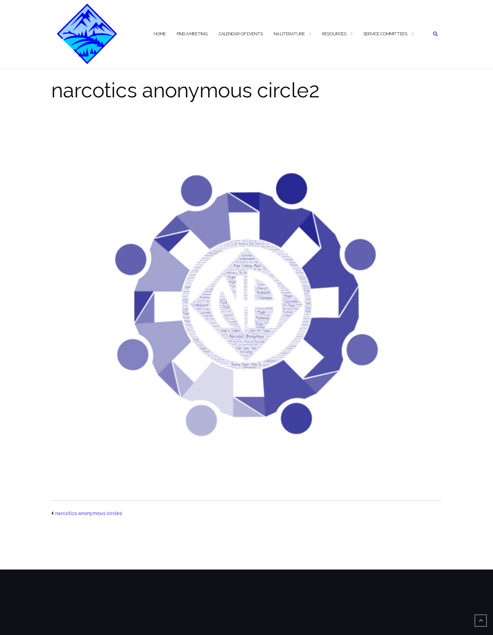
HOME (160, 33)
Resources (334, 33)
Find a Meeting (192, 33)
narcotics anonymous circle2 (88, 513)
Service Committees (385, 33)
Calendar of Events (240, 33)
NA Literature (289, 33)
